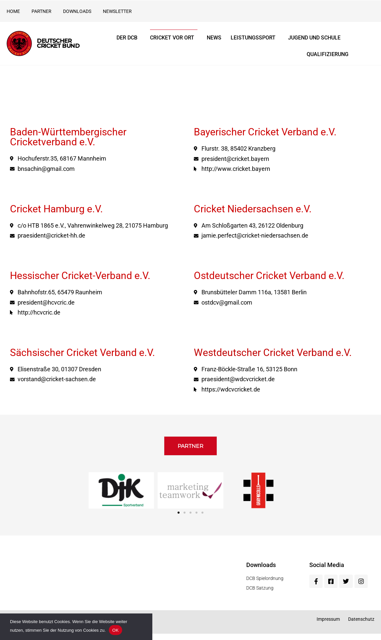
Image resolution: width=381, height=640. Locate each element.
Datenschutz (361, 625)
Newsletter (117, 11)
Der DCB (128, 38)
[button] (190, 449)
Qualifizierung (327, 54)
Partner (41, 11)
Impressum (328, 625)
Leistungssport (255, 38)
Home (13, 11)
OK (115, 630)
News (214, 38)
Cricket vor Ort (173, 38)
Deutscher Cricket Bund (58, 43)
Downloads (77, 11)
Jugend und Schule (316, 38)
